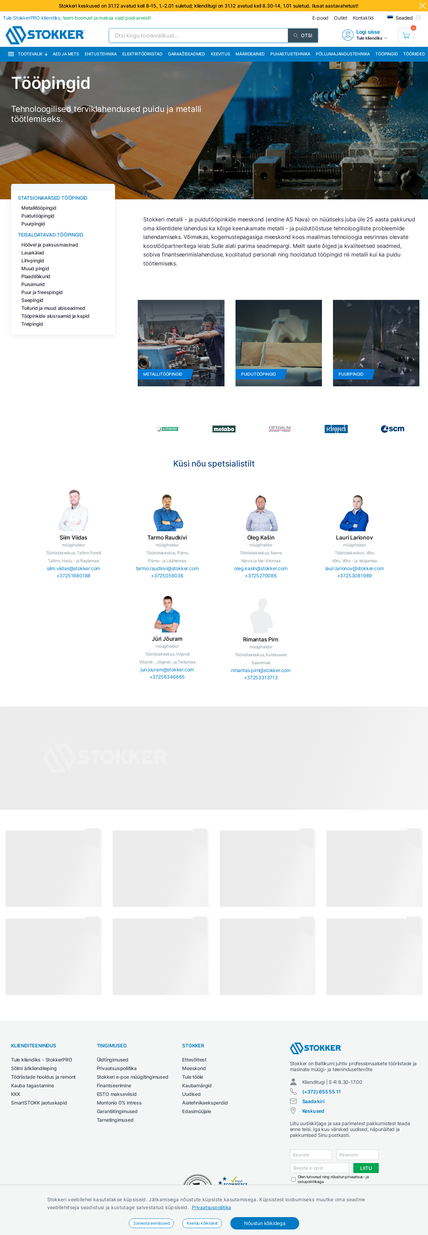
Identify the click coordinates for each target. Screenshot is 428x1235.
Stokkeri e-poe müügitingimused (132, 1077)
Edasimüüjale (196, 1111)
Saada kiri (313, 1101)
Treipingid (32, 324)
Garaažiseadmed (186, 53)
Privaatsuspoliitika (211, 1207)
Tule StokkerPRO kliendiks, (77, 18)
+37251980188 (73, 575)
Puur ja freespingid (42, 292)
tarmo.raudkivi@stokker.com (167, 568)
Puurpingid (33, 224)
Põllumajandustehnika (343, 53)
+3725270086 (261, 575)
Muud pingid (35, 268)
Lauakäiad (32, 252)
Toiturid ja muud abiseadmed (53, 308)
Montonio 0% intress (119, 1103)
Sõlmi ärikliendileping (34, 1068)
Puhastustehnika (290, 53)
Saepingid (32, 300)
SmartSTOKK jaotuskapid (39, 1103)
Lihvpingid (32, 260)
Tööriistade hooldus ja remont (43, 1077)
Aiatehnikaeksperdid (205, 1103)
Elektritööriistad (142, 53)
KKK (15, 1094)
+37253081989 (354, 575)
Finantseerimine (114, 1085)
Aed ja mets (66, 53)
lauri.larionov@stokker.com (354, 568)
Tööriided (414, 53)
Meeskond (194, 1068)
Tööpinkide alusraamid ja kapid (55, 316)
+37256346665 (167, 677)
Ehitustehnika (101, 53)
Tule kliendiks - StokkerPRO (41, 1060)
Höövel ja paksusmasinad (49, 245)
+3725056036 (167, 575)
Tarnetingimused (115, 1120)
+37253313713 (261, 677)
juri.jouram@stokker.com (167, 669)
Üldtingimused (112, 1060)
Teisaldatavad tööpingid (50, 235)
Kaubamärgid (197, 1085)
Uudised (191, 1094)
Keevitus (220, 53)
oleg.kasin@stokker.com (261, 568)
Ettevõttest (194, 1060)
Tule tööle (192, 1077)
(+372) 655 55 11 (321, 1092)
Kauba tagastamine (32, 1085)
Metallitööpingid (38, 208)
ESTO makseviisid (117, 1094)
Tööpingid (386, 53)
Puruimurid (33, 284)
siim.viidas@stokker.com (73, 568)
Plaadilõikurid (35, 276)
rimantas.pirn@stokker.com (261, 670)
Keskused (313, 1111)
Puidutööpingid (37, 216)
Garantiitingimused (117, 1111)
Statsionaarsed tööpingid (52, 198)
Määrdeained (250, 53)
